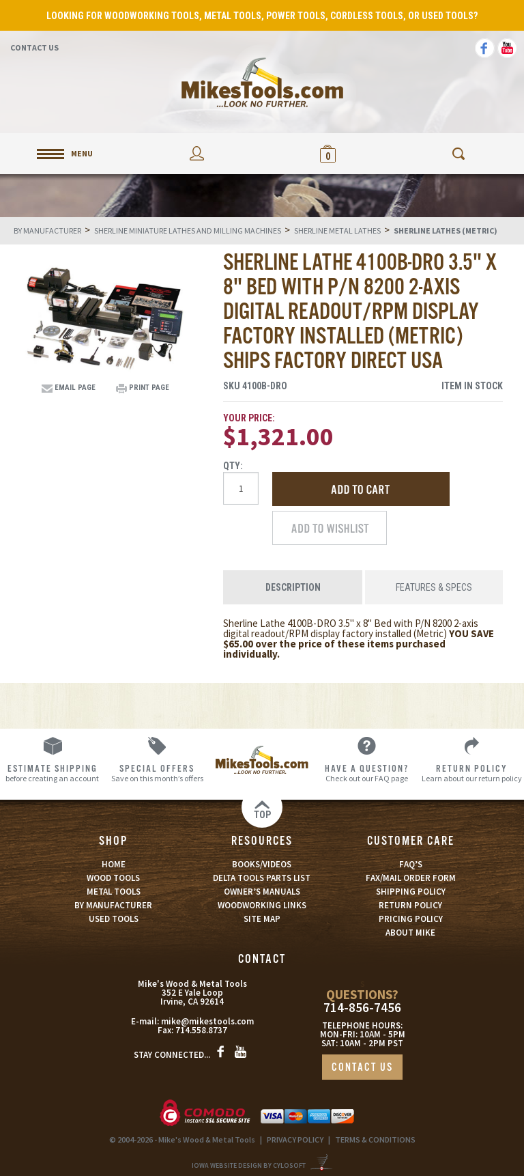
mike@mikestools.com (207, 1021)
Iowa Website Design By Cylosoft (249, 1165)
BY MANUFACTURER (113, 905)
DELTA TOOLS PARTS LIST (261, 877)
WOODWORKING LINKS (262, 905)
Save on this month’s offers (157, 773)
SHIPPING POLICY (411, 891)
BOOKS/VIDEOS (261, 864)
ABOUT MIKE (410, 932)
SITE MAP (262, 918)
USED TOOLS (114, 918)
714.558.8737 (201, 1030)
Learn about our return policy (471, 773)
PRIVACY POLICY (295, 1139)
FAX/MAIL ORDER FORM (411, 877)
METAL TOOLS (114, 891)
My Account (196, 153)
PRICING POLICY (411, 918)
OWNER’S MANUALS (262, 891)
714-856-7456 (362, 1007)
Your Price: (249, 417)
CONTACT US (362, 1068)
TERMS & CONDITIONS (375, 1139)
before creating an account (52, 773)
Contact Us (34, 47)
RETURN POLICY (410, 905)
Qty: (233, 465)
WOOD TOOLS (113, 877)
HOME (114, 864)
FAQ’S (410, 864)
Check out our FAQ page (367, 773)
